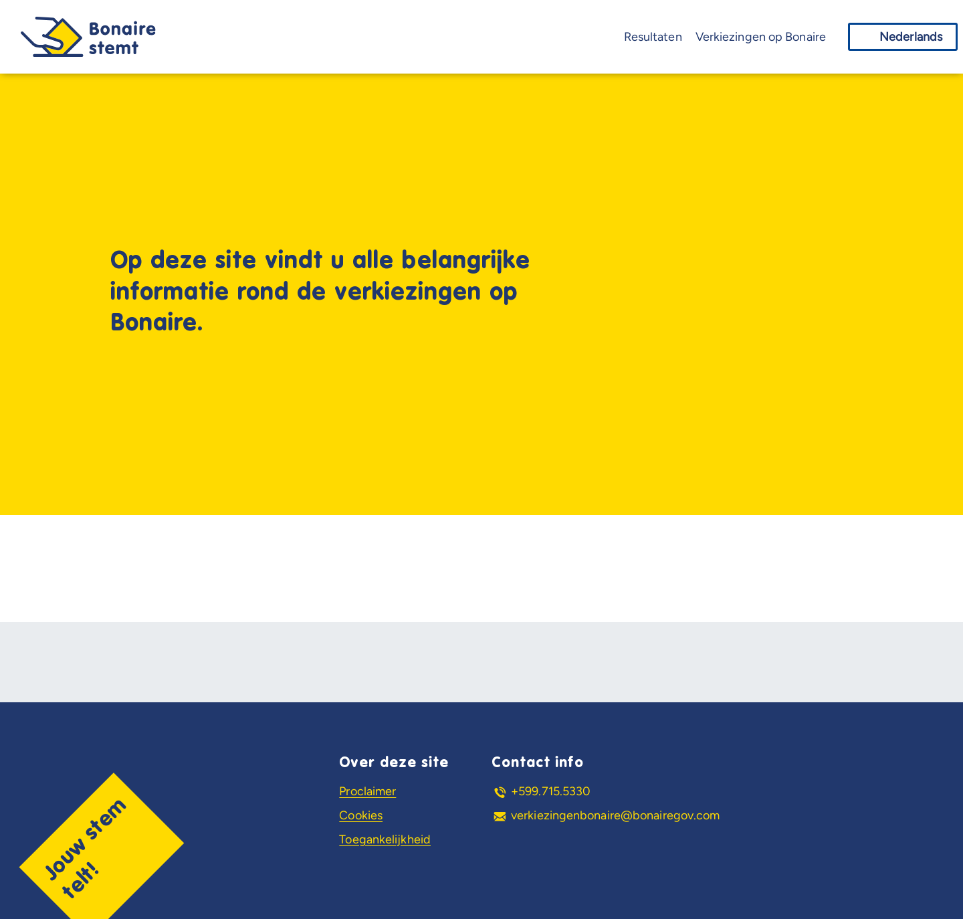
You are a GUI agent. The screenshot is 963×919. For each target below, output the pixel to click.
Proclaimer (367, 791)
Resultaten (653, 36)
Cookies (361, 815)
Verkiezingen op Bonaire (761, 36)
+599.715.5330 (551, 791)
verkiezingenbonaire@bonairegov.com (615, 815)
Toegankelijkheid (385, 839)
